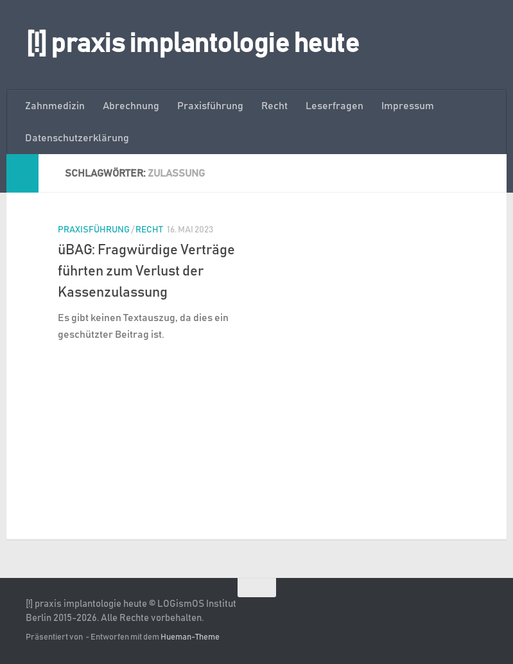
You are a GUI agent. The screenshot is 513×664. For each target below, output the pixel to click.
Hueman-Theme (190, 637)
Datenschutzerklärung (77, 138)
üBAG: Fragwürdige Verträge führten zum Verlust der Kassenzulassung (146, 271)
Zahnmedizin (55, 106)
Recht (274, 106)
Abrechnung (131, 106)
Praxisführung (210, 106)
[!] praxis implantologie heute (192, 44)
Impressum (407, 106)
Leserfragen (334, 106)
